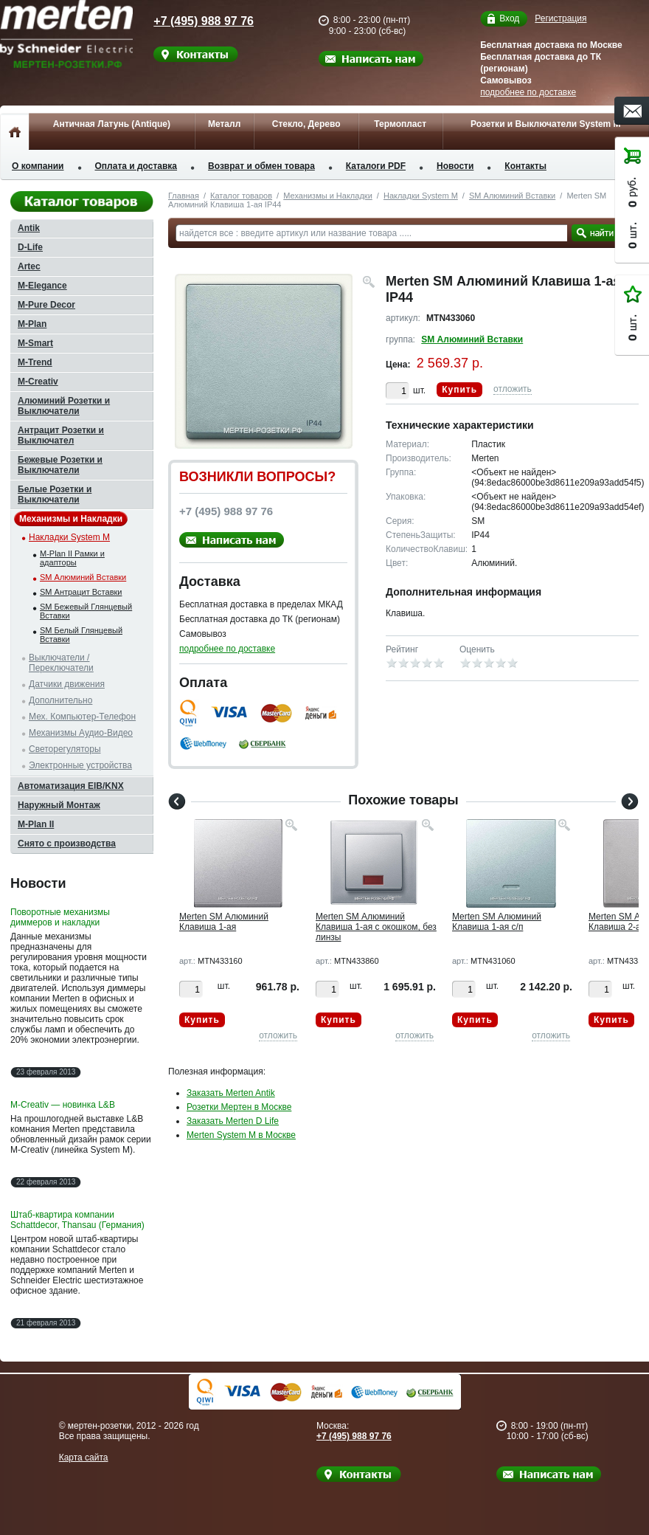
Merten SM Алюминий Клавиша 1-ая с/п (496, 921)
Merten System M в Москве (241, 1135)
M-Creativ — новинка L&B (62, 1105)
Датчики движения (67, 684)
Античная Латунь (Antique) (111, 124)
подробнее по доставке (528, 92)
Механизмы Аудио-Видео (81, 733)
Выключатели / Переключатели (61, 662)
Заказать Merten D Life (233, 1121)
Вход (509, 19)
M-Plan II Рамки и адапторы (72, 558)
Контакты (525, 166)
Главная (183, 195)
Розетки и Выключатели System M (546, 124)
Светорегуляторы (65, 749)
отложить (512, 389)
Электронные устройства (80, 765)
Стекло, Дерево (306, 124)
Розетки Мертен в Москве (239, 1107)
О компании (38, 166)
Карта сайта (83, 1457)
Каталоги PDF (376, 166)
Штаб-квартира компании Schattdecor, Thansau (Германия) (77, 1220)
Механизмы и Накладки (327, 195)
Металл (224, 124)
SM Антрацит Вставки (81, 591)
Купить (459, 389)
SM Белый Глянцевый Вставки (81, 635)
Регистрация (560, 18)
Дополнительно (60, 700)
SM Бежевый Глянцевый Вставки (86, 611)
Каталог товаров (241, 195)
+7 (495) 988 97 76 (193, 21)
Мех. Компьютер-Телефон (82, 716)
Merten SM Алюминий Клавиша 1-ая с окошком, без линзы (376, 926)
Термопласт (400, 124)
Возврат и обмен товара (261, 166)
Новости (455, 166)
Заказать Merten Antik (231, 1093)
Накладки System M (421, 195)
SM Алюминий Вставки (512, 195)
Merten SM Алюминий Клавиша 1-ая (223, 921)
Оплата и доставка (136, 166)
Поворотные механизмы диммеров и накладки (60, 917)
